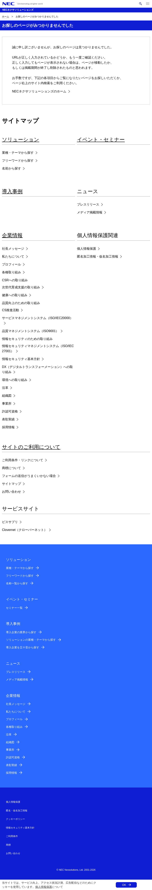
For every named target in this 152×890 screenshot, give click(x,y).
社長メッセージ (13, 248)
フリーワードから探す (18, 160)
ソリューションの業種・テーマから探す (31, 639)
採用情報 (8, 427)
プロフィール (11, 264)
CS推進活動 (10, 310)
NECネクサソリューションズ (17, 9)
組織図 (6, 395)
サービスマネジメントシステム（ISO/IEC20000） (37, 318)
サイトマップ (11, 483)
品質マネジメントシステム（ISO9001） (30, 331)
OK (124, 884)
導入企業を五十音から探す (22, 647)
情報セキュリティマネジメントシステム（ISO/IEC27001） (38, 348)
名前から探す (11, 168)
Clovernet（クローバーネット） (24, 530)
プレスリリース (88, 204)
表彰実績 (8, 419)
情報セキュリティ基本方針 (21, 359)
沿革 (5, 387)
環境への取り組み (14, 380)
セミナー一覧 (14, 607)
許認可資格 (10, 411)
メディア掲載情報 (89, 212)
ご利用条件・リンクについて (22, 460)
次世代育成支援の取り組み (21, 287)
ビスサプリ (10, 522)
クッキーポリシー (15, 819)
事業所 (6, 403)
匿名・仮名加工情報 (16, 810)
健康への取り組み (14, 295)
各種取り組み (11, 272)
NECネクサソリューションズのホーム (39, 91)
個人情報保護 (43, 886)
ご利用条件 (12, 836)
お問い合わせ (11, 491)
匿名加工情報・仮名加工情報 (97, 256)
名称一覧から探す (17, 583)
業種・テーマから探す (18, 152)
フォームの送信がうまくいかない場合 (29, 476)
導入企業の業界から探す (21, 632)
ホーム (5, 16)
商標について (11, 468)
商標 (8, 844)
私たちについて (13, 256)
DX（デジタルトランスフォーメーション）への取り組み (37, 369)
